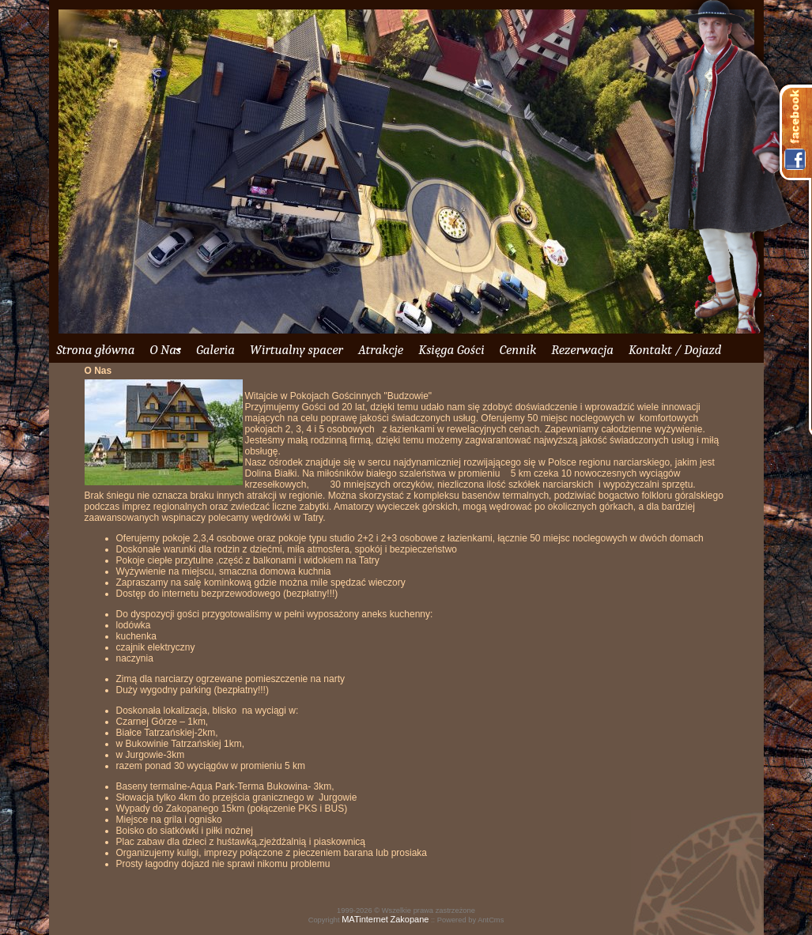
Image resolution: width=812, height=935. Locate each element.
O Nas (165, 349)
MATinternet (365, 919)
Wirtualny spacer (296, 349)
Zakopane (409, 919)
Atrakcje (380, 349)
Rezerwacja (582, 349)
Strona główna (96, 349)
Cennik (518, 349)
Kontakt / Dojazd (675, 349)
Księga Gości (451, 349)
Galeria (215, 349)
